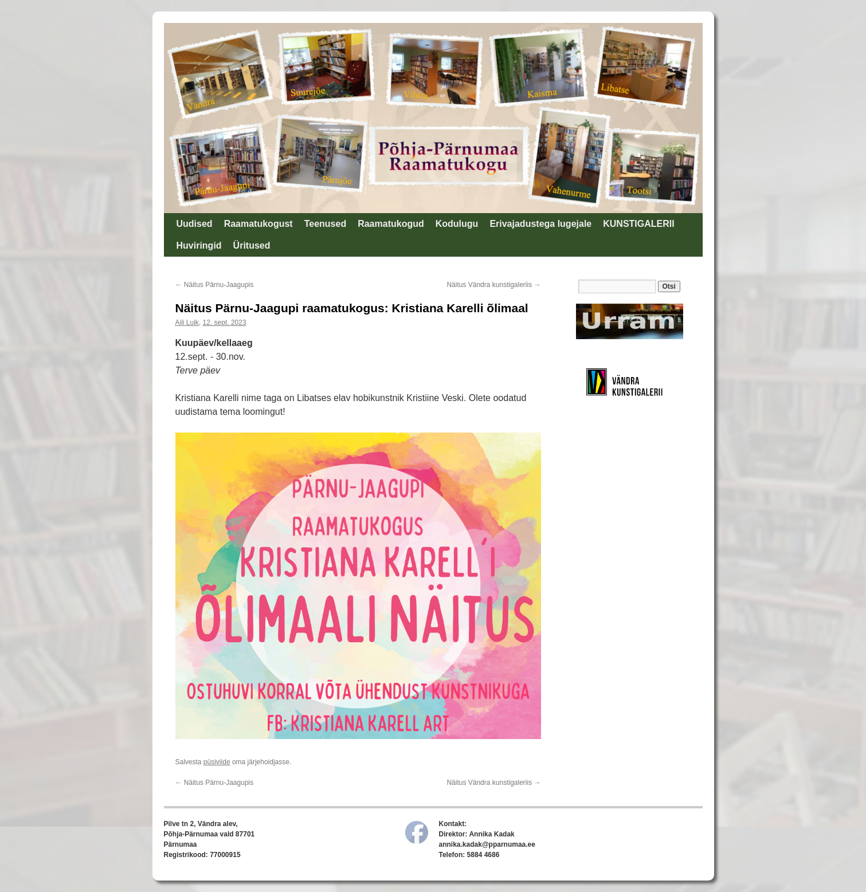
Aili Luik (187, 323)
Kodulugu (457, 224)
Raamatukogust (258, 224)
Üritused (252, 245)
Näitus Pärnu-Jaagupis (214, 285)
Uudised (195, 224)
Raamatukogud (391, 224)
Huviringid (199, 245)
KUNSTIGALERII (638, 224)
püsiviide (216, 762)
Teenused (325, 224)
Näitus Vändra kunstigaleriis (493, 285)
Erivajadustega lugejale (540, 224)
